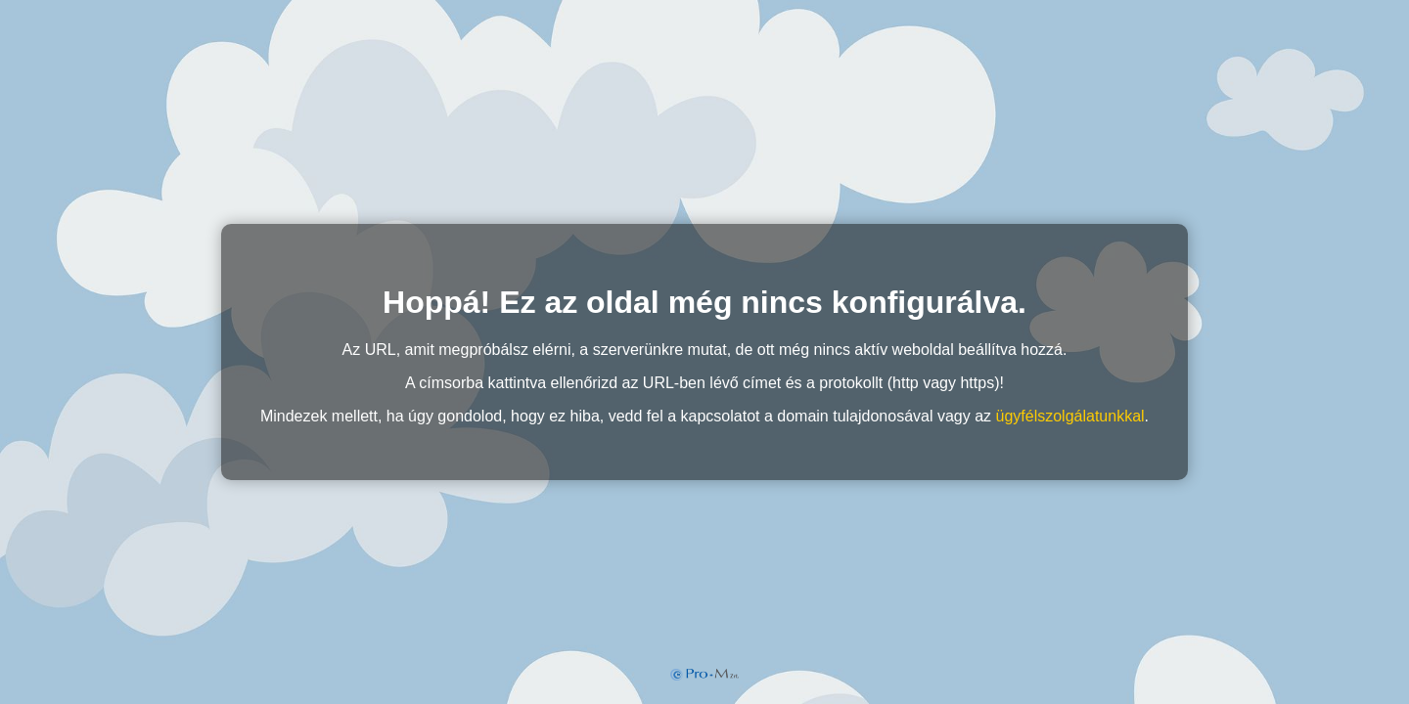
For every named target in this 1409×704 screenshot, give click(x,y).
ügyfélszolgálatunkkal (1070, 416)
